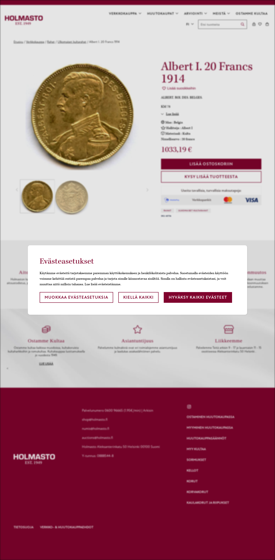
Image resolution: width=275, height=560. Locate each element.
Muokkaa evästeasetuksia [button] (76, 297)
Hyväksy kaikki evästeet (198, 297)
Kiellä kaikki (138, 297)
